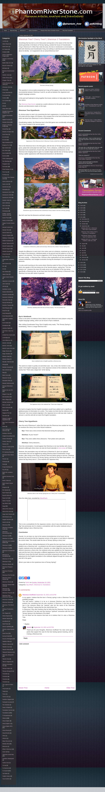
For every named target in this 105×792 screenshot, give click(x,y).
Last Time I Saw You (7, 330)
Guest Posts (5, 217)
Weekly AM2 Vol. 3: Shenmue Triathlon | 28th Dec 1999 (89, 240)
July (83, 245)
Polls (3, 464)
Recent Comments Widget (98, 174)
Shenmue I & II (6, 538)
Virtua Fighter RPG (7, 726)
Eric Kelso (5, 150)
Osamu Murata (6, 438)
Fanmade (4, 166)
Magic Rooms (6, 351)
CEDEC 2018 (6, 75)
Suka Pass (5, 633)
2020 (81, 262)
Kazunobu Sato (6, 300)
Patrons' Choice (6, 446)
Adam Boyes (5, 44)
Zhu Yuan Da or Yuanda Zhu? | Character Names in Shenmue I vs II (93, 113)
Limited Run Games (7, 335)
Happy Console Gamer (8, 223)
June (83, 248)
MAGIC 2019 (5, 345)
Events (4, 155)
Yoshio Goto (5, 762)
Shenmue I (5, 535)
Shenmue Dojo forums (29, 104)
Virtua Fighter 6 (6, 723)
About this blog (13, 30)
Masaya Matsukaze (7, 386)
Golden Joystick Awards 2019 (6, 214)
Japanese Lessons (7, 281)
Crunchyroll (5, 95)
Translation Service (7, 710)
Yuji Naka (4, 773)
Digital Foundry (6, 119)
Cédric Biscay (6, 77)
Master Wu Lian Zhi (7, 390)
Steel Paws (5, 624)
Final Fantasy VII (6, 169)
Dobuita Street (6, 122)
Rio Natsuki (5, 490)
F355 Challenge (6, 158)
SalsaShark (43, 498)
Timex (4, 694)
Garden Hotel (5, 200)
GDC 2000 (5, 203)
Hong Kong (5, 254)
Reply (24, 620)
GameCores (5, 186)
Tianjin (4, 691)
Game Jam (5, 184)
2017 (81, 269)
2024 (81, 210)
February (84, 257)
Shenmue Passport (7, 567)
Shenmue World (6, 602)
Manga (4, 364)
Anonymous (81, 157)
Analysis (4, 52)
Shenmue (5, 525)
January (84, 259)
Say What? (29, 585)
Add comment (24, 644)
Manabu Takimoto (7, 361)
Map (3, 372)
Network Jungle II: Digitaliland (7, 419)
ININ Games (5, 263)
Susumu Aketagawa (7, 638)
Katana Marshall (6, 291)
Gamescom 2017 (6, 192)
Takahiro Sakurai (6, 644)
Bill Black (4, 68)
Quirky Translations (33, 30)
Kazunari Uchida (6, 297)
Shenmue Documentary (5, 532)
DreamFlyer (5, 129)
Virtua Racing (6, 730)
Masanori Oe (5, 378)
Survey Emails (6, 636)
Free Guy (4, 172)
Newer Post (23, 688)
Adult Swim (5, 46)
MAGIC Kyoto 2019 (7, 348)
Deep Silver (5, 108)
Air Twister (5, 49)
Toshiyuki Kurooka (7, 702)
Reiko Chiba (5, 480)
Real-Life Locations (7, 472)
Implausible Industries (8, 259)
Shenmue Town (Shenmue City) (6, 596)
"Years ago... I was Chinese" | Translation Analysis (93, 97)
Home (5, 30)
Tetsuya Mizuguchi (7, 671)
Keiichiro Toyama (6, 305)
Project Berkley (6, 467)
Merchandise (5, 396)
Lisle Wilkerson (6, 340)
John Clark (5, 283)
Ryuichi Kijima (6, 495)
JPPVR (4, 286)
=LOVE (4, 41)
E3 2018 (4, 137)
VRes (3, 735)
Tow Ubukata (5, 704)
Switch (29, 627)
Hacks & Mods (6, 220)
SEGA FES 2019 (6, 511)
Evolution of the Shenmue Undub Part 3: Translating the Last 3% (93, 105)
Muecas (4, 410)
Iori (3, 269)
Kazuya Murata (6, 302)
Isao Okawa (5, 271)
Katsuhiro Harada (7, 294)
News (3, 426)
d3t (3, 106)
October (84, 223)
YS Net (4, 765)
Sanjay (80, 143)
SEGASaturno (6, 516)
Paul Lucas (5, 449)
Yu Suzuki (5, 770)
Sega (3, 506)
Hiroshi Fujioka (6, 246)
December (84, 219)
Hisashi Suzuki (6, 251)
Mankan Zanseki (6, 367)
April (83, 252)
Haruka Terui (5, 230)
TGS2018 (5, 676)
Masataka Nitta (6, 380)
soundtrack (5, 621)
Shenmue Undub (6, 599)
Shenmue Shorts (6, 582)
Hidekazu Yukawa (7, 238)
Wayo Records (6, 741)
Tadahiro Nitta (6, 641)
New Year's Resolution (8, 422)
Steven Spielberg (6, 626)
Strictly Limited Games (8, 629)
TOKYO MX (5, 696)
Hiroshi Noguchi (6, 248)
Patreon (4, 444)
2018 (81, 267)
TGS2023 (5, 681)
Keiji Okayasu (6, 308)
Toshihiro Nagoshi (7, 699)
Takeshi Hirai (5, 659)
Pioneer (4, 459)
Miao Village (5, 399)
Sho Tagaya (5, 613)
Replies (27, 624)
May (83, 250)
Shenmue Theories (7, 592)
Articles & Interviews (7, 58)
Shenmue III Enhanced (8, 550)
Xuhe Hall (5, 751)
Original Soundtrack (7, 436)
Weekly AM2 (5, 743)
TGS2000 (5, 673)
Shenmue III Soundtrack (5, 555)
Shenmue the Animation (5, 589)
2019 (81, 265)
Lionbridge (5, 337)
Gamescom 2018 (6, 194)
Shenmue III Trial (6, 558)
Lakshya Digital (6, 328)
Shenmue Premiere (7, 571)
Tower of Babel (6, 707)
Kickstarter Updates (7, 318)
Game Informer (6, 181)
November (84, 221)
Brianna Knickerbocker (8, 71)
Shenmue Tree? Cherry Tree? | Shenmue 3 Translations (89, 232)
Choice (4, 89)
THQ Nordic (5, 688)
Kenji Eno (5, 310)
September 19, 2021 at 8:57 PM (44, 627)
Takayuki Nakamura (7, 652)
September (85, 226)
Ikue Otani (5, 256)
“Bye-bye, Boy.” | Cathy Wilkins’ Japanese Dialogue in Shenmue (93, 120)
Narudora (4, 415)
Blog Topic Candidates (68, 30)
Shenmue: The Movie (8, 605)
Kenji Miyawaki (6, 316)
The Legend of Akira (7, 684)
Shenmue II (5, 545)
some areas (62, 448)
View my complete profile (85, 310)
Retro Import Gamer (7, 483)
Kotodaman (5, 325)
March (83, 255)
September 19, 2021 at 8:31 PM (46, 595)
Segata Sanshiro (6, 519)
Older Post (70, 688)
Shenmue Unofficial (29, 595)
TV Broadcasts (6, 715)
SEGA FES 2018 (6, 508)
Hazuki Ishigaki (6, 235)
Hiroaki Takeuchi (6, 243)
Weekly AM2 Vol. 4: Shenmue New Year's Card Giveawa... (89, 228)
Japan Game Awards (7, 277)
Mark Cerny (5, 375)
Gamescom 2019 (6, 197)
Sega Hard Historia (7, 514)
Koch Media (5, 322)
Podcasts (4, 461)
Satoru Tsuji (5, 500)
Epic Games (5, 147)
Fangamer (5, 164)
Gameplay (5, 189)
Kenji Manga (5, 313)
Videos (4, 718)
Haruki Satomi (6, 232)
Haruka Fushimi (6, 227)
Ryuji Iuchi (5, 498)
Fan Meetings (6, 161)
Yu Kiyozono (5, 768)
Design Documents (7, 115)
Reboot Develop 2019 (8, 476)
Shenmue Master (6, 564)
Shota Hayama (6, 615)
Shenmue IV (5, 561)
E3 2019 (4, 139)
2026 (81, 205)
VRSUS (4, 738)
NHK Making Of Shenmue (6, 429)
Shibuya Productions (7, 609)
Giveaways (5, 211)
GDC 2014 (5, 205)
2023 (81, 212)
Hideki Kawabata (6, 240)
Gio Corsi (4, 208)
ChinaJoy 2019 (6, 87)
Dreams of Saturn (7, 131)
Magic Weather (6, 353)
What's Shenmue (6, 749)
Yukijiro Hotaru (6, 776)
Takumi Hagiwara (7, 661)
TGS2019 (5, 679)
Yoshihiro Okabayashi (8, 758)
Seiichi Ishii (5, 522)
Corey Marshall (6, 92)
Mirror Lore (5, 405)
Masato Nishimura (7, 383)
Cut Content (5, 100)
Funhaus (4, 174)
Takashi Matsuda (6, 649)
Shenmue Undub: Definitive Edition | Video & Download (92, 90)
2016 (81, 271)
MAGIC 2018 (5, 343)
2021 (81, 217)
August (84, 243)
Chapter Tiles (5, 80)
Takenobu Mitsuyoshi (8, 654)
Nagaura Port (5, 413)
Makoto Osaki (6, 356)
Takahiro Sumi (6, 646)
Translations (46, 585)
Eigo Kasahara (6, 142)
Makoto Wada (6, 359)
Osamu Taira (5, 441)
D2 (3, 103)
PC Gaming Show (7, 452)
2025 (81, 208)
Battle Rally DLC (6, 62)
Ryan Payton (5, 492)
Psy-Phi (4, 469)
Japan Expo (5, 274)
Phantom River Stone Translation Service (50, 30)
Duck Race (5, 134)
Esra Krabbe (5, 153)
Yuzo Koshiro (5, 778)
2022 (81, 214)
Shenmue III (22, 30)
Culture (4, 98)
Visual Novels (6, 733)
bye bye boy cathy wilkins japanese (89, 158)
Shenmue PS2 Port (7, 575)
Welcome (4, 746)
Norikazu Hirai (6, 433)
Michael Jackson (6, 402)
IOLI (3, 266)
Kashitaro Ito (5, 289)
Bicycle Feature (6, 65)
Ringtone (4, 487)
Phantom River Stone (8, 454)
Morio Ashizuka (6, 407)
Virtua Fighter (6, 720)
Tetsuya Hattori (6, 668)
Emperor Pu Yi (6, 145)
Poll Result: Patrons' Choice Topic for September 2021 (88, 236)
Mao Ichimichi (6, 369)
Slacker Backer (6, 618)
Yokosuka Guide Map (8, 754)
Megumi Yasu (6, 394)
